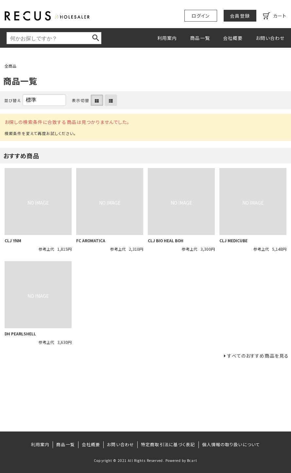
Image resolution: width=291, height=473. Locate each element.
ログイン (201, 15)
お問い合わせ (270, 38)
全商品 (10, 66)
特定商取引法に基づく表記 (168, 444)
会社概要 (233, 38)
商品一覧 (200, 38)
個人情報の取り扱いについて (231, 444)
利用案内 (167, 38)
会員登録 (239, 15)
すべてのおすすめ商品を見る (258, 355)
